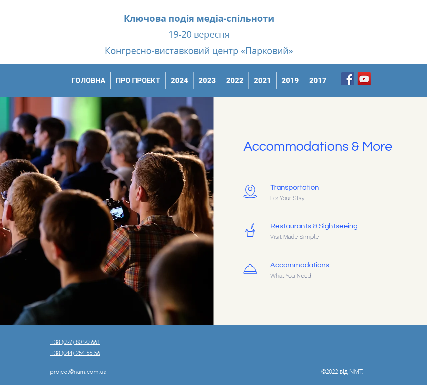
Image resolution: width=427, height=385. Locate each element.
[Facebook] (347, 78)
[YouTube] (364, 78)
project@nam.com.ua (78, 371)
